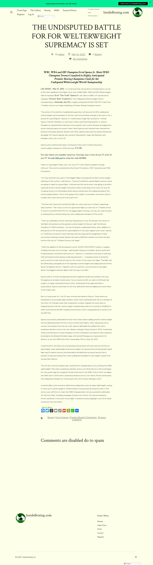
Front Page (22, 10)
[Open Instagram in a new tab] (136, 557)
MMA (56, 10)
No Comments (80, 58)
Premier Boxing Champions (83, 417)
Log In (31, 14)
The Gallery (35, 10)
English (41, 16)
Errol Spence (62, 417)
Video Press (101, 525)
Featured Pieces (69, 10)
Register (21, 14)
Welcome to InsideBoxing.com (133, 3)
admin (61, 54)
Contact (100, 533)
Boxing (47, 10)
